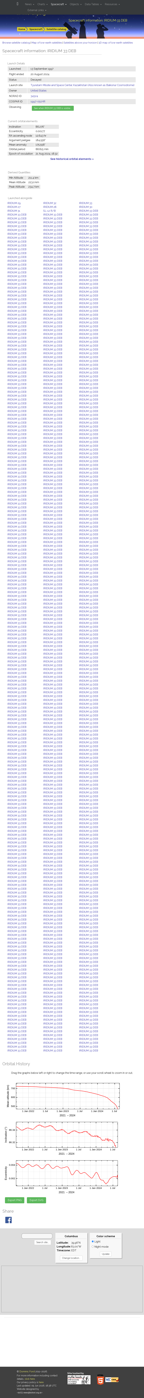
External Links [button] (36, 10)
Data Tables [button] (92, 4)
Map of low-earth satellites (47, 42)
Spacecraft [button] (58, 4)
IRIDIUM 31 (13, 210)
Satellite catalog (56, 29)
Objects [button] (75, 4)
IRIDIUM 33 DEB (88, 210)
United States (39, 90)
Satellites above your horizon (81, 42)
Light (96, 1241)
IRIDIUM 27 (13, 206)
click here (30, 1379)
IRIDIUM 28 (49, 206)
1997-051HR (38, 101)
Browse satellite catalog (16, 42)
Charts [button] (41, 4)
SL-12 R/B (49, 210)
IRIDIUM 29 (14, 203)
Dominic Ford (27, 1371)
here (41, 1382)
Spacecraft (35, 29)
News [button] (28, 4)
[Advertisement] (72, 1289)
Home (21, 29)
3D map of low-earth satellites (116, 42)
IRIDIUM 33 (85, 203)
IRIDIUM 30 (85, 206)
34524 (34, 96)
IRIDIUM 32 (49, 203)
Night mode (100, 1246)
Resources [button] (111, 4)
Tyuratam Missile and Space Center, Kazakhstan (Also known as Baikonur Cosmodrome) (82, 85)
